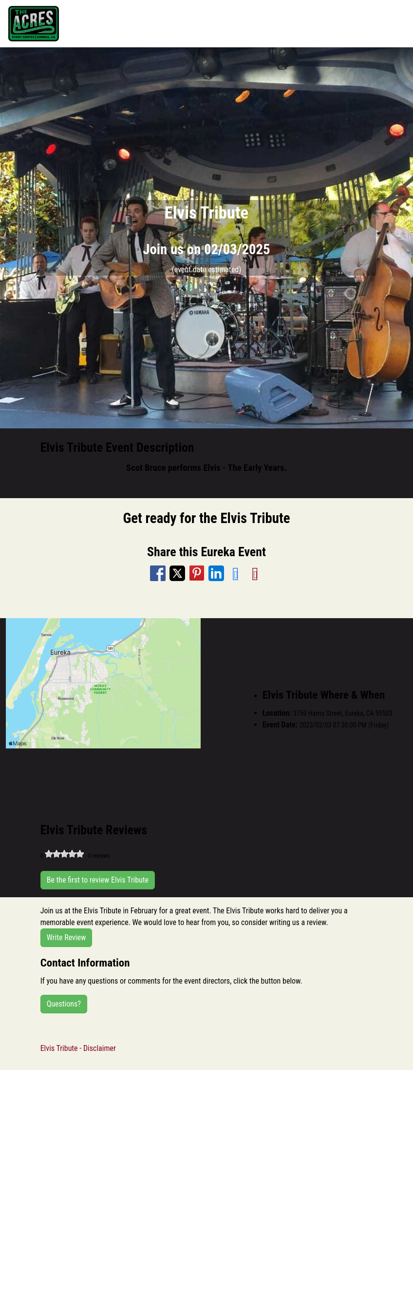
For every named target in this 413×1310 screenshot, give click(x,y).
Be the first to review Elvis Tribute (98, 880)
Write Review (66, 937)
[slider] (64, 854)
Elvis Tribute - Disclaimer (78, 1048)
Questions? (64, 1003)
